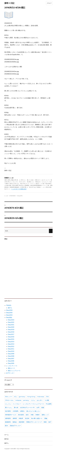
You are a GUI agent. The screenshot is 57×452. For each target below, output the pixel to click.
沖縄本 (37, 415)
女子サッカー (10, 373)
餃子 (50, 422)
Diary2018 (11, 332)
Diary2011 (11, 349)
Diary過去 (9, 317)
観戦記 (15, 422)
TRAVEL (8, 305)
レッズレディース (11, 366)
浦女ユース (11, 368)
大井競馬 (15, 411)
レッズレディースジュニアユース (33, 404)
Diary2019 (11, 329)
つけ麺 (47, 400)
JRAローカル (9, 400)
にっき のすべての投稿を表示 (18, 189)
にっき (6, 195)
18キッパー (8, 396)
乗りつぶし (8, 407)
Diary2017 (11, 334)
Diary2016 (19, 195)
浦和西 (15, 418)
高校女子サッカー (15, 425)
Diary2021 (11, 324)
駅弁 (6, 425)
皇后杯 (27, 418)
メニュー (49, 3)
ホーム (6, 435)
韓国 (45, 422)
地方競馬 (8, 411)
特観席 (21, 418)
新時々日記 (9, 3)
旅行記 (6, 439)
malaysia (18, 400)
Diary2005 (11, 363)
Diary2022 (11, 322)
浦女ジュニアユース (14, 370)
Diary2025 (9, 312)
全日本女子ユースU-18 (27, 407)
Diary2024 (9, 315)
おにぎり (39, 400)
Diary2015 (11, 339)
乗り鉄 (16, 407)
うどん (33, 400)
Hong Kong (31, 396)
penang (26, 400)
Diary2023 (11, 320)
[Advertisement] (18, 268)
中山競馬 (48, 404)
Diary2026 (9, 310)
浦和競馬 (8, 418)
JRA (47, 396)
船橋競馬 (8, 422)
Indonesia (40, 396)
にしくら (8, 404)
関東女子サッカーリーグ (34, 422)
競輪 (45, 418)
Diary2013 (11, 344)
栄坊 (27, 415)
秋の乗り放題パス (36, 418)
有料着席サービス (10, 415)
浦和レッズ (45, 415)
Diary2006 (11, 361)
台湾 (38, 407)
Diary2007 (11, 358)
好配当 (22, 411)
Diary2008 (11, 356)
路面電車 (21, 422)
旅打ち (10, 308)
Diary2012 (11, 346)
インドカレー (17, 404)
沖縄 (32, 415)
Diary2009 (11, 353)
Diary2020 (11, 327)
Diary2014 (11, 341)
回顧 (42, 407)
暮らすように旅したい (33, 411)
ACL (15, 396)
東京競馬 (21, 415)
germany (22, 396)
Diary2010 (11, 351)
